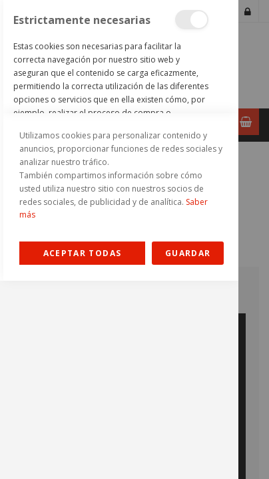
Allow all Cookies (82, 451)
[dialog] (119, 239)
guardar (187, 451)
